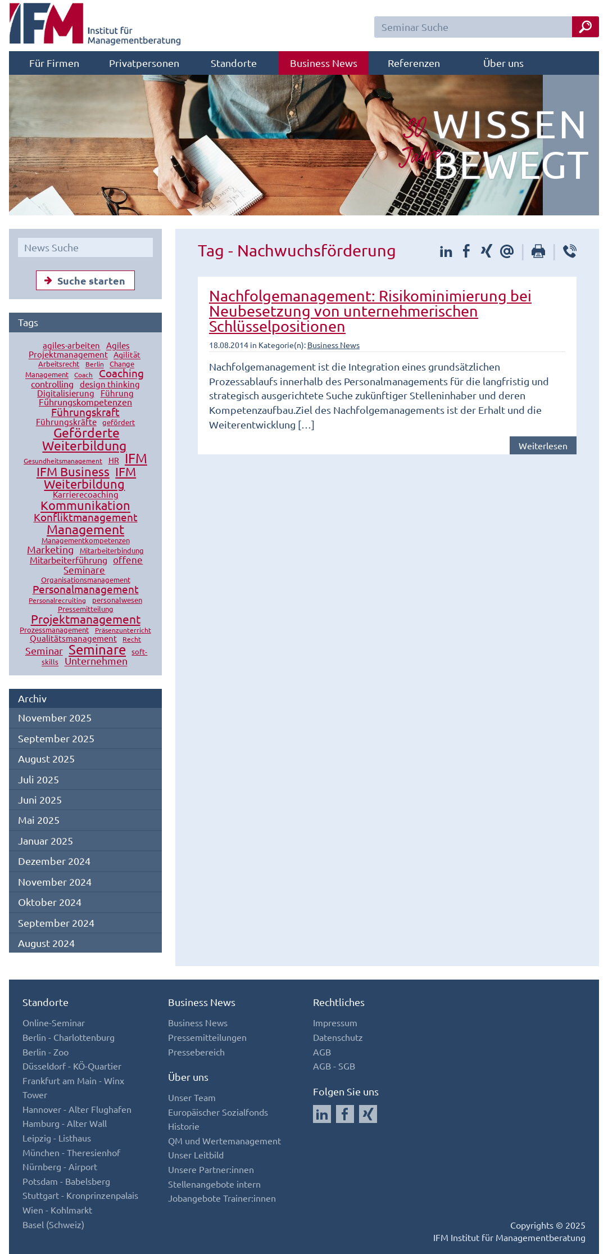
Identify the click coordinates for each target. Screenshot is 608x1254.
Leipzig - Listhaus (56, 1137)
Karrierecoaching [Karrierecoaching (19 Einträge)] (86, 494)
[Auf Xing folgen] (368, 1114)
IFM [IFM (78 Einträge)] (136, 458)
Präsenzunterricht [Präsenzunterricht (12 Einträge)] (123, 629)
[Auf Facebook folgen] (345, 1114)
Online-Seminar (53, 1022)
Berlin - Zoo (45, 1051)
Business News (323, 63)
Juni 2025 (40, 799)
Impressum (335, 1022)
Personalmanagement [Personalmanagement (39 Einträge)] (86, 589)
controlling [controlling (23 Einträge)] (52, 383)
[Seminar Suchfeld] (486, 27)
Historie (183, 1125)
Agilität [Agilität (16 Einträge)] (127, 355)
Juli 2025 (38, 779)
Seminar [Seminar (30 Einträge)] (44, 650)
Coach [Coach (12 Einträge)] (83, 375)
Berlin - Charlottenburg (68, 1037)
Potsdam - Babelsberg (66, 1181)
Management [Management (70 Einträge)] (85, 529)
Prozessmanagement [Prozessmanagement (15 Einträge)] (54, 629)
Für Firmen (54, 63)
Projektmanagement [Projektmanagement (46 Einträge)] (85, 618)
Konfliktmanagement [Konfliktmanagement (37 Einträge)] (86, 517)
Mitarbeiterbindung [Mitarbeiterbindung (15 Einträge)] (112, 550)
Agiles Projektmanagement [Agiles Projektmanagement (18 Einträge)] (79, 350)
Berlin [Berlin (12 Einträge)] (94, 364)
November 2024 (55, 881)
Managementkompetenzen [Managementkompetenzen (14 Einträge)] (86, 540)
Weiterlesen (543, 445)
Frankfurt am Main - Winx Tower (73, 1087)
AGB (322, 1051)
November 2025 (55, 717)
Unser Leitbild (196, 1154)
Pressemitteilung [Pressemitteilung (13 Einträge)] (86, 609)
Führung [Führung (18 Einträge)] (117, 392)
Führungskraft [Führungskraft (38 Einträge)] (85, 411)
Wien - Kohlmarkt (57, 1209)
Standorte (234, 63)
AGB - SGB (334, 1065)
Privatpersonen (144, 63)
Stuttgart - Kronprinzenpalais (80, 1195)
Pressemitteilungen (207, 1037)
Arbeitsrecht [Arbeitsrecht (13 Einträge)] (58, 364)
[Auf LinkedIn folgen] (322, 1114)
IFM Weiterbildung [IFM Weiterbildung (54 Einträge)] (90, 477)
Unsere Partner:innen (211, 1169)
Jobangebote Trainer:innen (222, 1197)
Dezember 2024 (54, 861)
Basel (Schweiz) (53, 1224)
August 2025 (46, 758)
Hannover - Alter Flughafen (76, 1109)
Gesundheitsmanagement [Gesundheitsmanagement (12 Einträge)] (63, 460)
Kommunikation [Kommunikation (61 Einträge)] (85, 505)
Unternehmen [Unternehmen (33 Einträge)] (96, 661)
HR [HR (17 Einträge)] (113, 460)
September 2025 (56, 738)
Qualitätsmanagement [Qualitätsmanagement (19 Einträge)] (73, 638)
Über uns (503, 63)
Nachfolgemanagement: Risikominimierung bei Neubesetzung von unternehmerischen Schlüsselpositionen (370, 310)
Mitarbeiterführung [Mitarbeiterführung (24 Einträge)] (68, 559)
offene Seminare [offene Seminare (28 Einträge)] (103, 564)
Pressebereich (196, 1051)
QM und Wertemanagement (224, 1140)
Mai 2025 (39, 820)
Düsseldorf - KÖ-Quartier (71, 1065)
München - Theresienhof (71, 1152)
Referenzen (414, 63)
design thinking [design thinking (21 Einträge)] (110, 383)
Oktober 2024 (49, 902)
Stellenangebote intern (214, 1183)
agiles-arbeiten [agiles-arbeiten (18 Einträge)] (71, 345)
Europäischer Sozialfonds (218, 1111)
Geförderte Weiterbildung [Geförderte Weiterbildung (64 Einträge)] (84, 438)
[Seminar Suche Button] (585, 26)
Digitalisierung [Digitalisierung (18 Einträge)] (65, 392)
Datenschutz (338, 1037)
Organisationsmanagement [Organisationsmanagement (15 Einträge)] (85, 579)
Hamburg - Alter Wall (64, 1123)
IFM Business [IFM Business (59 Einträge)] (73, 471)
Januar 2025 (45, 840)
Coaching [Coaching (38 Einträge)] (121, 373)
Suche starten (82, 280)
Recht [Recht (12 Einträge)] (131, 638)
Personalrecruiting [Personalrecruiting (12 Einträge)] (57, 600)
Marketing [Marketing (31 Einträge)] (50, 549)
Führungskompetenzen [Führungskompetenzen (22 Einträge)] (85, 401)
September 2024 (56, 922)
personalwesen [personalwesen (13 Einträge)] (117, 600)
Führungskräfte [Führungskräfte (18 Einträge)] (66, 421)
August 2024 (46, 943)
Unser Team (192, 1097)
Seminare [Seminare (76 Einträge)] (97, 649)
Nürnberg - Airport (59, 1166)
